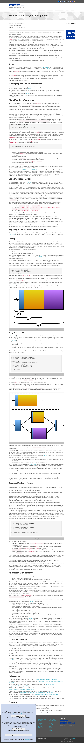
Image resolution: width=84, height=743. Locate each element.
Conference (40, 727)
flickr (50, 729)
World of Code (52, 719)
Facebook (51, 724)
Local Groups (59, 10)
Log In (72, 10)
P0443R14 (32, 87)
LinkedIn (50, 726)
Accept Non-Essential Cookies (18, 716)
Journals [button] (42, 10)
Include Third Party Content (18, 728)
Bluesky (50, 722)
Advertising (40, 723)
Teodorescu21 (44, 67)
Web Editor (40, 726)
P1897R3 (48, 68)
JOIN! (67, 10)
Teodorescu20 (13, 336)
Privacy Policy (16, 713)
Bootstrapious (72, 738)
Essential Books (52, 720)
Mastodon (51, 723)
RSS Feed (51, 732)
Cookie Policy (24, 713)
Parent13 (19, 39)
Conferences (25, 10)
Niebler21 (36, 568)
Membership (40, 720)
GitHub (50, 727)
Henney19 (11, 659)
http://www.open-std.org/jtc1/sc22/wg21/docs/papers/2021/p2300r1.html (36, 692)
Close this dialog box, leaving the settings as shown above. (18, 735)
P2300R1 (30, 88)
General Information (42, 719)
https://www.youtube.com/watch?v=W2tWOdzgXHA (46, 694)
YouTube (50, 730)
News (18, 10)
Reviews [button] (50, 10)
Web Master (40, 724)
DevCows (73, 739)
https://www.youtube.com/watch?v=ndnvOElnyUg (46, 679)
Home (12, 10)
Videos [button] (34, 10)
